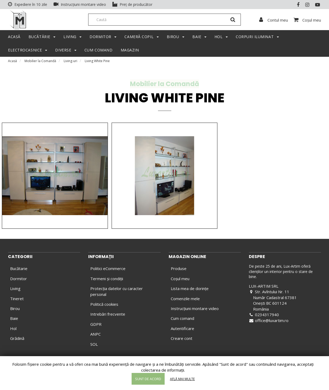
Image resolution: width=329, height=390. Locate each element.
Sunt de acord (148, 378)
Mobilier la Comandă (40, 62)
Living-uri (70, 62)
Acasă (12, 62)
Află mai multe (182, 379)
